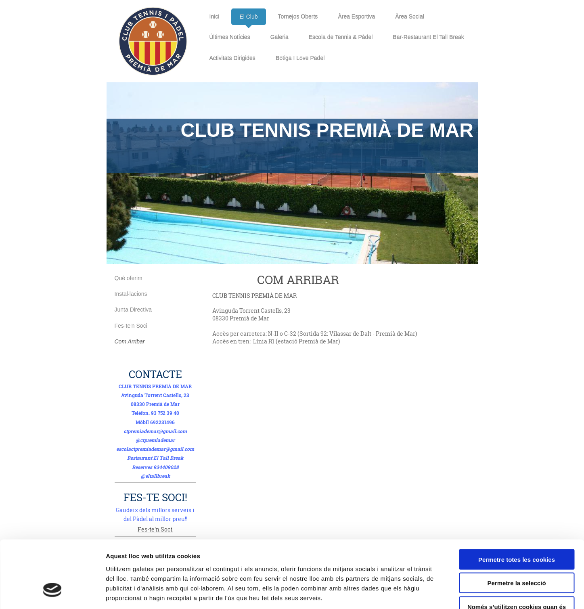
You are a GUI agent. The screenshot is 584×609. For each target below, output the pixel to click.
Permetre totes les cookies (516, 503)
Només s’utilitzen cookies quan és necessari (516, 554)
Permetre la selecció (516, 527)
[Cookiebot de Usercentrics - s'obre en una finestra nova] (52, 593)
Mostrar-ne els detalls (464, 593)
